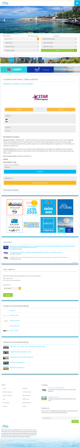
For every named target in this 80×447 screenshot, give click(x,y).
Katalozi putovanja (53, 397)
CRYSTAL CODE (14, 315)
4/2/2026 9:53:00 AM (15, 254)
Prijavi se (75, 421)
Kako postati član (26, 395)
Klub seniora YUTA (27, 402)
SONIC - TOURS (14, 330)
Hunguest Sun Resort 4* (17, 362)
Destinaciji (7, 35)
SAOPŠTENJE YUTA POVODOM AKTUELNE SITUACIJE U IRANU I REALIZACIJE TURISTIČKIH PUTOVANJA (39, 257)
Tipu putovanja (34, 35)
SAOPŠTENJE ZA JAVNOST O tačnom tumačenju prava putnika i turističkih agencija (36, 252)
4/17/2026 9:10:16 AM (16, 249)
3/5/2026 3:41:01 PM (15, 259)
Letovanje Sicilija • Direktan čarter (21, 357)
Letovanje (5, 406)
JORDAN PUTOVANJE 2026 (17, 367)
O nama (4, 388)
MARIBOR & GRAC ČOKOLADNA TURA (20, 352)
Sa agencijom (9, 278)
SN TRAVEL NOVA (15, 326)
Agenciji (57, 35)
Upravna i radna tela (7, 395)
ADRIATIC (12, 310)
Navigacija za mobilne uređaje (77, 3)
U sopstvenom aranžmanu (13, 280)
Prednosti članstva (27, 391)
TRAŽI (57, 50)
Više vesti (74, 262)
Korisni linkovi (6, 402)
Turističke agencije (7, 391)
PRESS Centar (26, 399)
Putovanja (25, 388)
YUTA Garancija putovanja (56, 387)
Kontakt (24, 406)
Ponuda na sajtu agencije (40, 183)
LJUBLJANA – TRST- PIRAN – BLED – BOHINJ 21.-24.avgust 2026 (27, 346)
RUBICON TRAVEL (15, 320)
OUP (4, 399)
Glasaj (8, 295)
